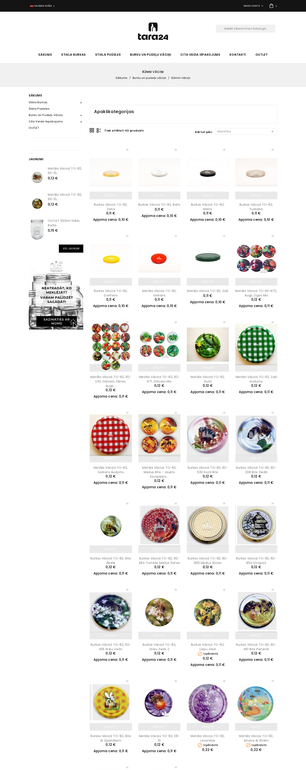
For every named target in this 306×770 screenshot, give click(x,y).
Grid (92, 130)
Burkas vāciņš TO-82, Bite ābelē (111, 560)
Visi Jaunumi (71, 248)
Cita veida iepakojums (200, 54)
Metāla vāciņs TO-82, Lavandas (208, 738)
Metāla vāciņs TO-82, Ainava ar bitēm (256, 738)
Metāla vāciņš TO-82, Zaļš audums (256, 379)
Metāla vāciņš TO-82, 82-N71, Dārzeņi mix (159, 379)
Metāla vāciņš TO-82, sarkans (159, 293)
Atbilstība (246, 131)
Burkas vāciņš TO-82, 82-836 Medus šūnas (208, 560)
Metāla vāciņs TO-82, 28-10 (159, 738)
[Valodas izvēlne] (43, 6)
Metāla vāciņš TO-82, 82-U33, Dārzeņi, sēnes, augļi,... (110, 381)
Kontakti (238, 54)
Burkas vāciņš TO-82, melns (208, 206)
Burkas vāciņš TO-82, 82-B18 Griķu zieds (111, 647)
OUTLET (261, 54)
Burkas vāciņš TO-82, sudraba (256, 206)
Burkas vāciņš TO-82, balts (159, 204)
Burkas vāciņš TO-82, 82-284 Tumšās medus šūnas (159, 560)
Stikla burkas (73, 54)
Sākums (45, 54)
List (98, 130)
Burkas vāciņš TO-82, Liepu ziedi (208, 647)
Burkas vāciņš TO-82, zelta (111, 206)
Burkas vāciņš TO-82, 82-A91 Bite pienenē (256, 647)
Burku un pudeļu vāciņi (150, 54)
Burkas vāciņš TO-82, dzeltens (111, 293)
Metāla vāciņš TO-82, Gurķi (208, 379)
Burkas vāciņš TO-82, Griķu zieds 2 (159, 647)
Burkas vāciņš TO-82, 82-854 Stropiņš (256, 560)
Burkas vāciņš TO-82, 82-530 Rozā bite (208, 470)
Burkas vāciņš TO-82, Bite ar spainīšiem (111, 738)
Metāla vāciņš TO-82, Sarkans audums (111, 470)
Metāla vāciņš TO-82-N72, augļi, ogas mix (256, 293)
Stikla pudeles (108, 54)
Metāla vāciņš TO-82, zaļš (207, 291)
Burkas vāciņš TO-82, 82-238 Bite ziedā (256, 470)
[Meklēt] (245, 29)
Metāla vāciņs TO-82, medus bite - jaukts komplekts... (159, 472)
